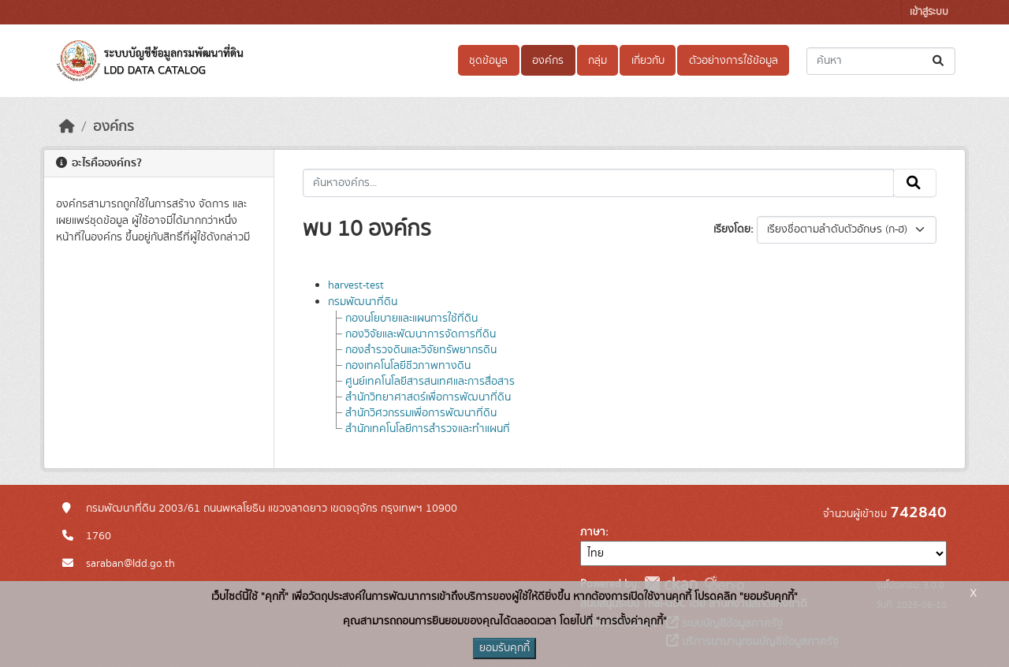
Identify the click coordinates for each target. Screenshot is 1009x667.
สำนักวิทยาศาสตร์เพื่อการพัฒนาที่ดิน (428, 397)
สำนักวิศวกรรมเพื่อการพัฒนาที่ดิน (421, 413)
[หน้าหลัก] (67, 127)
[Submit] (939, 61)
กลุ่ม (597, 61)
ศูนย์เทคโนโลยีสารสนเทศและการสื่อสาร (430, 381)
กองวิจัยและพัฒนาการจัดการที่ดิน (420, 334)
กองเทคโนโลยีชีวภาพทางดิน (408, 366)
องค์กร (548, 61)
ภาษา (592, 532)
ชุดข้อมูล (488, 61)
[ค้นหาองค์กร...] (598, 183)
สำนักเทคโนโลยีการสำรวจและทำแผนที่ (427, 429)
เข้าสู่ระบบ (929, 12)
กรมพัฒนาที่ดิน (362, 302)
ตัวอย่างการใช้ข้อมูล (733, 61)
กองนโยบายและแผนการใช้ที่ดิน (411, 318)
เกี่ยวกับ (648, 61)
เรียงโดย (731, 229)
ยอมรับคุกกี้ (504, 648)
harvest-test (356, 285)
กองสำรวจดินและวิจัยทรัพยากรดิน (421, 350)
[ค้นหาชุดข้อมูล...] (880, 61)
